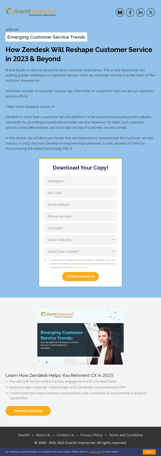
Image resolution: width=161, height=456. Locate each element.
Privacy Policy (81, 267)
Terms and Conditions (126, 435)
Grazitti (23, 435)
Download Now (28, 411)
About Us (43, 435)
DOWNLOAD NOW (81, 276)
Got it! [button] (149, 452)
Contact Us (65, 435)
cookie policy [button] (95, 452)
